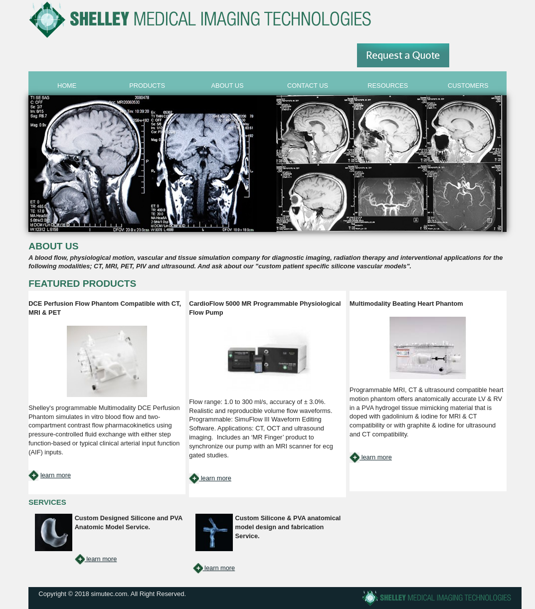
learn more (55, 475)
